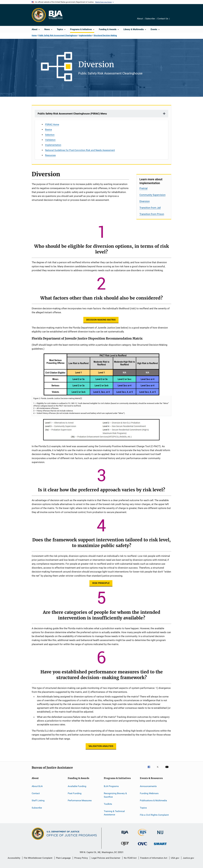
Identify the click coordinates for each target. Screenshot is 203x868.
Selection (50, 134)
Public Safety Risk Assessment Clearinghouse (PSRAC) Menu (72, 113)
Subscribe (150, 18)
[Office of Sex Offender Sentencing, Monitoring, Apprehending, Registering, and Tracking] (160, 845)
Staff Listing (38, 800)
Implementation (85, 35)
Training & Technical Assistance (114, 813)
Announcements (148, 786)
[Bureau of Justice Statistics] (142, 836)
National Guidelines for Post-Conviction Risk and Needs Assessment (80, 150)
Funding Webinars (149, 793)
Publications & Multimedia (153, 800)
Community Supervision (152, 194)
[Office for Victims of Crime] (142, 846)
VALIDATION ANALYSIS (101, 746)
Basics (48, 129)
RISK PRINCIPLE (100, 583)
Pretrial (143, 188)
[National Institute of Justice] (160, 834)
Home (34, 35)
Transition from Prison (151, 214)
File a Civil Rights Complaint (154, 814)
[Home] (55, 15)
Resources (50, 155)
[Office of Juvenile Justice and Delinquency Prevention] (125, 846)
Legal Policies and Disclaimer (105, 858)
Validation (50, 139)
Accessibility (14, 858)
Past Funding (74, 793)
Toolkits (108, 804)
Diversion (144, 201)
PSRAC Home (52, 124)
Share (173, 19)
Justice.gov (188, 858)
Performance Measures (80, 800)
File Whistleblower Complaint (38, 858)
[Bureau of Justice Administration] (124, 834)
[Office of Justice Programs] (39, 15)
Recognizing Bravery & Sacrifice (115, 795)
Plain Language (63, 858)
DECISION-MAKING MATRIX (101, 319)
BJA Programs (111, 786)
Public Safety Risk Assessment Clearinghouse (57, 35)
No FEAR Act (130, 858)
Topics (143, 807)
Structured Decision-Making (105, 35)
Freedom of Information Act (153, 858)
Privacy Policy (81, 858)
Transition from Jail (150, 207)
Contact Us (162, 18)
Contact (36, 793)
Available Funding (77, 786)
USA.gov (175, 858)
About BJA (37, 786)
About (140, 18)
